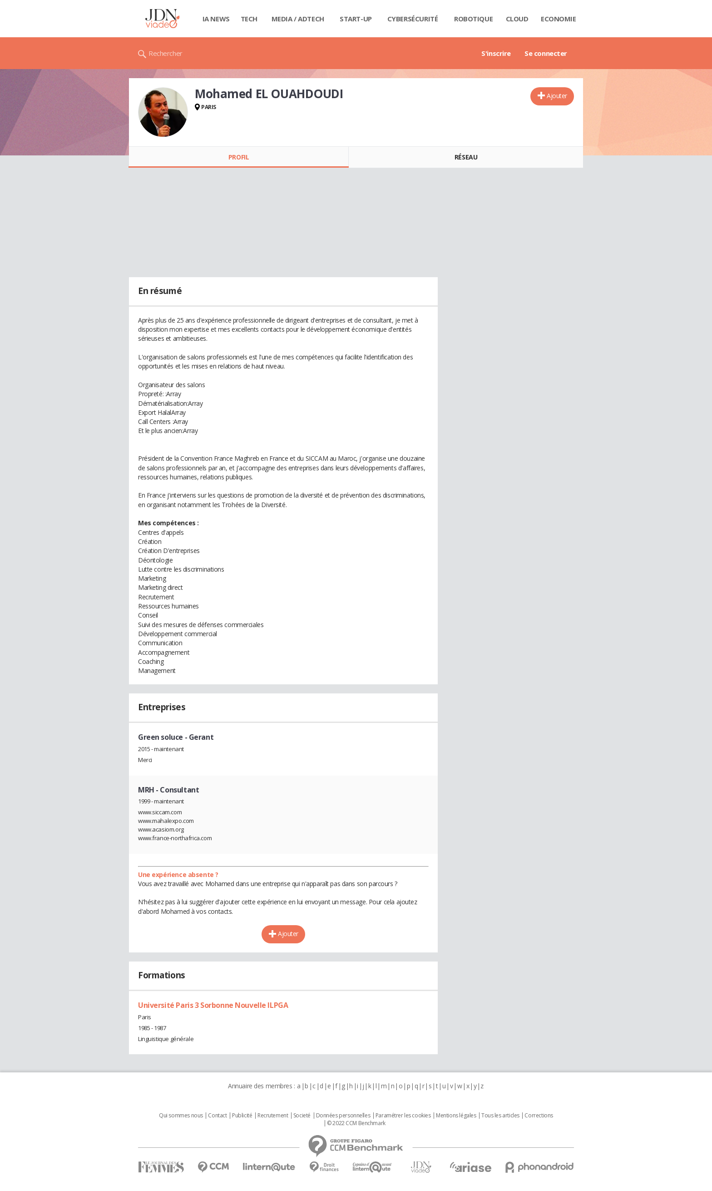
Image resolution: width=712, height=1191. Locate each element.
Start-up (356, 18)
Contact (217, 1115)
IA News (216, 18)
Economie (558, 18)
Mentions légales (456, 1115)
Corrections (538, 1115)
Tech (249, 18)
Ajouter (557, 95)
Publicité (242, 1115)
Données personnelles (343, 1115)
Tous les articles (500, 1115)
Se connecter (545, 53)
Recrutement (272, 1115)
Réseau (466, 157)
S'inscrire (496, 53)
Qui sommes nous (181, 1115)
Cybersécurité (412, 18)
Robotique (473, 18)
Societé (302, 1115)
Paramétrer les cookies (403, 1115)
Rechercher (165, 53)
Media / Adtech (298, 18)
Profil (238, 157)
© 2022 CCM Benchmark (356, 1123)
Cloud (517, 18)
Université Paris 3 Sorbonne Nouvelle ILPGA (213, 1005)
